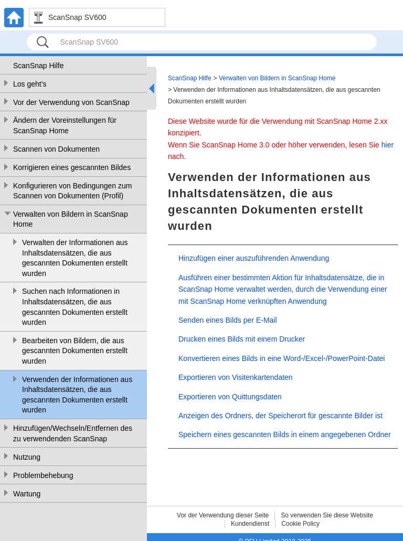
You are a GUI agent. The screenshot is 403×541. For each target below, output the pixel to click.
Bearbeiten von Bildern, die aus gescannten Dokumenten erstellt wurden (75, 350)
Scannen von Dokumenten (56, 149)
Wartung (26, 494)
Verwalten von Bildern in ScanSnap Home (70, 219)
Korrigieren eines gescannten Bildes (72, 167)
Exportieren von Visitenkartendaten (235, 377)
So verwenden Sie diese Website (327, 515)
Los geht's (29, 84)
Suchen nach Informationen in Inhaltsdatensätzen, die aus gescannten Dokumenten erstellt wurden (75, 306)
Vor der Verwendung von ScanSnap (71, 102)
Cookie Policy (300, 523)
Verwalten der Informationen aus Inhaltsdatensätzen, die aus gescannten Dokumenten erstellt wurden (75, 258)
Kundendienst (250, 523)
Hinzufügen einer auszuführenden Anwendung (253, 258)
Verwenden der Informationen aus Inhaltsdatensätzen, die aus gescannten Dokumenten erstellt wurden (77, 395)
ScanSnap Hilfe (38, 65)
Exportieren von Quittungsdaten (230, 397)
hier (387, 145)
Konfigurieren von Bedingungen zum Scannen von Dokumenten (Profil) (72, 191)
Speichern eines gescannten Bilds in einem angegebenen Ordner (284, 434)
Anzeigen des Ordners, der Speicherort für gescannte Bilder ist (280, 415)
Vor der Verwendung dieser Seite (223, 515)
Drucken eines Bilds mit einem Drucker (241, 339)
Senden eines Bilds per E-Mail (227, 320)
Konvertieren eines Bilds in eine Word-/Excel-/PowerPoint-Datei (281, 358)
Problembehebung (43, 475)
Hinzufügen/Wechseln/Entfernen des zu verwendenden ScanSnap (72, 433)
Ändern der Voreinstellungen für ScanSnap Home (64, 125)
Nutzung (26, 457)
